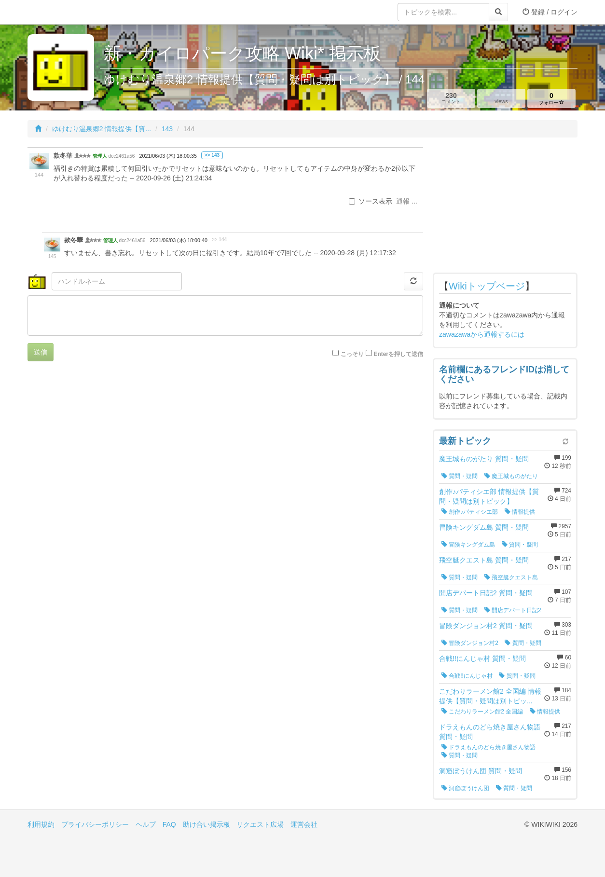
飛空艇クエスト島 (511, 577)
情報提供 (520, 511)
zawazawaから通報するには (481, 334)
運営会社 (303, 824)
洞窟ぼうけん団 (465, 788)
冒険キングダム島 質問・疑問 (484, 527)
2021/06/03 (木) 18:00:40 (178, 240)
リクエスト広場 (260, 824)
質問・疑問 (459, 476)
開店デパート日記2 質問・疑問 (486, 593)
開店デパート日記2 (512, 610)
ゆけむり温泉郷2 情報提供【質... (101, 129)
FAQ (169, 824)
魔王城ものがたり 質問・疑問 (484, 459)
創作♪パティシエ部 (469, 511)
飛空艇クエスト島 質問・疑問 (484, 560)
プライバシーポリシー (95, 824)
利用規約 (41, 824)
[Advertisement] (505, 207)
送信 (40, 352)
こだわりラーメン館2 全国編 (482, 711)
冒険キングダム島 (468, 544)
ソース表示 (370, 201)
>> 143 (212, 155)
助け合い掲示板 (206, 824)
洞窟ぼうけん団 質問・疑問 (480, 771)
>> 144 (219, 239)
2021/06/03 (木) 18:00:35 (168, 156)
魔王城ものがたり (511, 476)
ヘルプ (146, 824)
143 (167, 129)
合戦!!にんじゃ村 (467, 675)
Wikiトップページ (487, 286)
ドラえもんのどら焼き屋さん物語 (488, 747)
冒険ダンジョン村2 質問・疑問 (486, 626)
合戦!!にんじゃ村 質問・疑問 (482, 658)
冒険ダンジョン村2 (469, 643)
